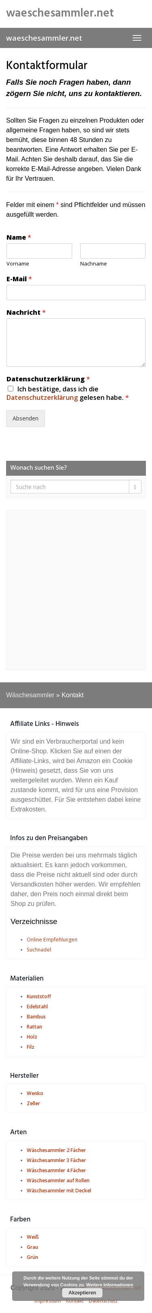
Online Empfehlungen (52, 939)
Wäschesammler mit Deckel (59, 1190)
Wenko (35, 1093)
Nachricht (26, 312)
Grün (32, 1257)
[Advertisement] (76, 590)
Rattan (34, 1026)
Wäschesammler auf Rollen (58, 1180)
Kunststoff (39, 996)
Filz (30, 1046)
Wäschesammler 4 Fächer (56, 1170)
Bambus (36, 1016)
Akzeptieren (82, 1293)
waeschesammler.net (44, 38)
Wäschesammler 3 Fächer (56, 1160)
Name (18, 237)
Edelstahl (37, 1006)
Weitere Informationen (109, 1284)
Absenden (26, 418)
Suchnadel (39, 949)
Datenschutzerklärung (48, 379)
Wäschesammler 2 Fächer (56, 1150)
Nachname (93, 263)
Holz (32, 1036)
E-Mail (19, 279)
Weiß (33, 1237)
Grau (32, 1247)
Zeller (33, 1103)
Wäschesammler (30, 695)
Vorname (17, 263)
